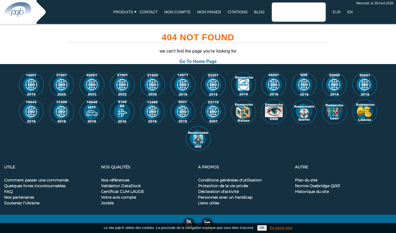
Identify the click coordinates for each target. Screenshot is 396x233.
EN (350, 12)
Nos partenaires (19, 197)
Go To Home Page (198, 61)
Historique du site (312, 192)
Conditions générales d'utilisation (230, 180)
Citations (238, 12)
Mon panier (209, 12)
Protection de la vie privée (223, 186)
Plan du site (306, 180)
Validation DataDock (121, 186)
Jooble (107, 203)
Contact (149, 12)
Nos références (115, 180)
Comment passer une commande (36, 180)
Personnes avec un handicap (225, 197)
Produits (123, 12)
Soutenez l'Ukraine (21, 203)
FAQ (8, 192)
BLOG (259, 12)
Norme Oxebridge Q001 (317, 186)
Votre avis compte (118, 197)
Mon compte (177, 12)
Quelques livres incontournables (35, 186)
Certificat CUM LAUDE (122, 192)
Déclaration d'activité (218, 192)
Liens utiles (208, 203)
